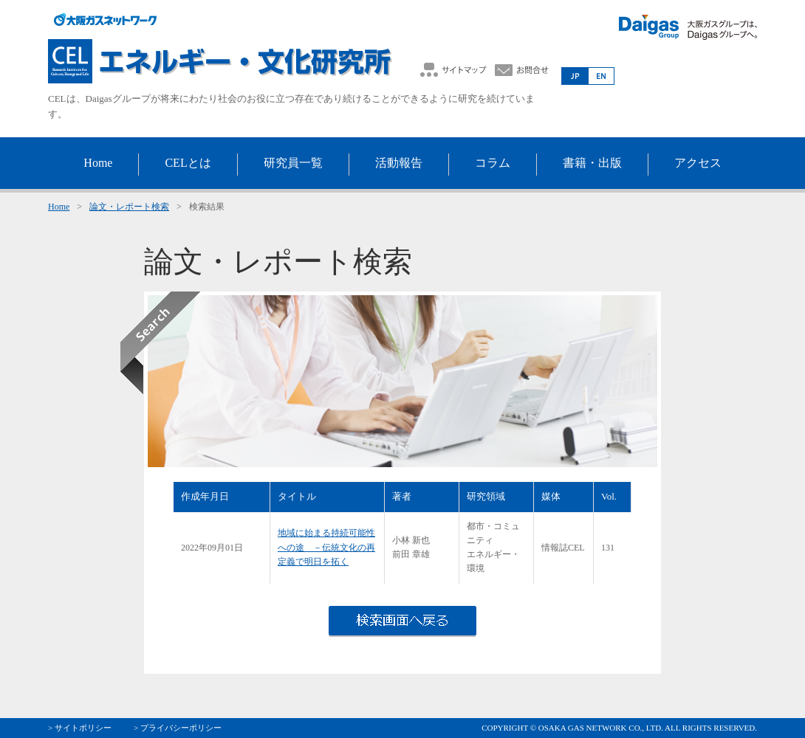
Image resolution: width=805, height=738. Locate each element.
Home (58, 206)
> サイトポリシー (80, 727)
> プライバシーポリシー (178, 727)
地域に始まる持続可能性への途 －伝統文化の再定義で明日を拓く (326, 547)
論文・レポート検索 (129, 206)
